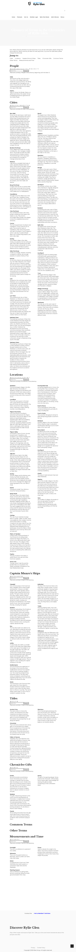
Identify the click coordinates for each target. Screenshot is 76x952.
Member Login (34, 16)
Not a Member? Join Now (42, 912)
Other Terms (13, 59)
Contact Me (28, 912)
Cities (11, 57)
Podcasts (19, 16)
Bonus (62, 16)
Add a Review (55, 16)
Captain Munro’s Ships (29, 57)
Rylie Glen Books (44, 16)
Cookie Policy (41, 947)
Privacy (33, 947)
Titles (39, 57)
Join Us (26, 16)
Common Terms (58, 57)
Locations (18, 57)
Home (13, 16)
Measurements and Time (26, 59)
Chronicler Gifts (46, 57)
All (10, 68)
